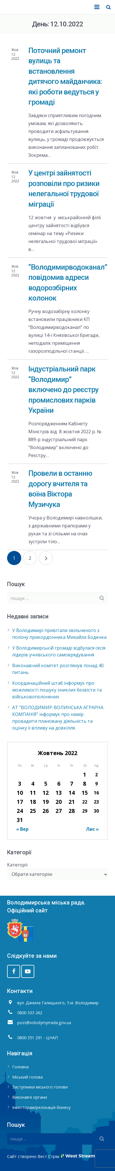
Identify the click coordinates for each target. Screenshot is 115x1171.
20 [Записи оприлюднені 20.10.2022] (59, 802)
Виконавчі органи (29, 1097)
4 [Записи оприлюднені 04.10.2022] (32, 783)
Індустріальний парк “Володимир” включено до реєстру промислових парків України (63, 390)
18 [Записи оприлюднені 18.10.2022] (33, 802)
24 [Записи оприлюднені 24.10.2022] (20, 811)
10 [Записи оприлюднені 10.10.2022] (20, 792)
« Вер (22, 829)
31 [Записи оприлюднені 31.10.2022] (20, 820)
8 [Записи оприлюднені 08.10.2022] (84, 783)
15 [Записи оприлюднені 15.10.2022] (85, 792)
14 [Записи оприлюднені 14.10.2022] (72, 792)
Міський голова (27, 1077)
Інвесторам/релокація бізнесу (41, 1107)
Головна (20, 1066)
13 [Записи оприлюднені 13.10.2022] (59, 792)
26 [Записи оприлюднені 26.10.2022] (45, 811)
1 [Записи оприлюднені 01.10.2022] (84, 774)
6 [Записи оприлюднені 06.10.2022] (58, 783)
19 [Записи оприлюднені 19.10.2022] (45, 802)
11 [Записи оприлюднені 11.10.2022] (33, 792)
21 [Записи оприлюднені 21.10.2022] (72, 802)
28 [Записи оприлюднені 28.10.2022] (72, 811)
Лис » (92, 829)
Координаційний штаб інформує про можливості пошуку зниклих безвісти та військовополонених (57, 690)
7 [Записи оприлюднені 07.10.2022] (71, 783)
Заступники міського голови (40, 1087)
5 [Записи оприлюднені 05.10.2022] (45, 783)
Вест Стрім (48, 1156)
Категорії (17, 865)
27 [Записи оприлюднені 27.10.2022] (59, 811)
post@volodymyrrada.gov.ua (44, 1022)
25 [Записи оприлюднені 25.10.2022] (33, 811)
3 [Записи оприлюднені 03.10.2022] (19, 783)
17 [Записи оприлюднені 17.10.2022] (20, 802)
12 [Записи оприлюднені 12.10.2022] (45, 792)
